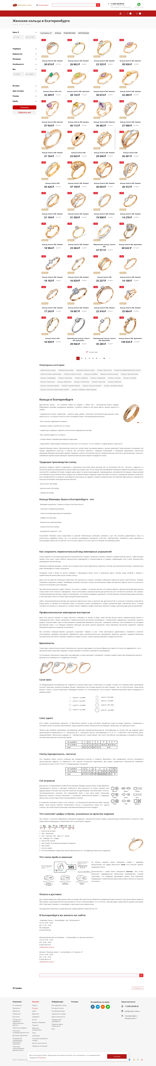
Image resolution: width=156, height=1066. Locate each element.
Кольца (35, 1008)
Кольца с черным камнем (71, 386)
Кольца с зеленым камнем (50, 386)
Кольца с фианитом (64, 382)
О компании (17, 1005)
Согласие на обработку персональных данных (18, 1022)
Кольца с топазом (114, 378)
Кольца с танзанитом (81, 382)
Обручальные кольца (48, 370)
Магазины (16, 1008)
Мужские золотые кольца (109, 374)
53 (104, 358)
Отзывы (74, 1002)
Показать (24, 107)
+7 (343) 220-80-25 (117, 4)
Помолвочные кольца (66, 370)
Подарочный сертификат (56, 1020)
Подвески (35, 1017)
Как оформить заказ (59, 1005)
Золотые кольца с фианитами (51, 374)
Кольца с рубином (81, 378)
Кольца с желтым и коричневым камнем (55, 389)
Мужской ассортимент (37, 1029)
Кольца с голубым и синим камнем (84, 389)
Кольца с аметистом (104, 370)
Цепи (34, 1011)
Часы (34, 1033)
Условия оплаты (58, 1008)
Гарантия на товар (58, 1014)
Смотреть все (138, 988)
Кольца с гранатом (98, 382)
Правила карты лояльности (57, 1025)
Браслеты (35, 1014)
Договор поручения (20, 1035)
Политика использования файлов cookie (18, 1048)
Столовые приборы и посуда (40, 1039)
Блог (53, 1029)
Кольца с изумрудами (48, 378)
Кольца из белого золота (72, 374)
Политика (42, 1058)
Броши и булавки (38, 1022)
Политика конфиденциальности (21, 1032)
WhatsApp (108, 1007)
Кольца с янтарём (129, 378)
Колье (34, 1019)
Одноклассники (103, 1007)
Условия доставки (58, 1011)
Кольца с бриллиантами (129, 374)
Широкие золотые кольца (85, 370)
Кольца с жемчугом (65, 378)
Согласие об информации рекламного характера (17, 1041)
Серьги (34, 1005)
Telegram (98, 1007)
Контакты (16, 1017)
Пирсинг (35, 1025)
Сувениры (36, 1036)
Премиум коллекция (39, 1046)
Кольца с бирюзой (114, 382)
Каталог (35, 1002)
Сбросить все (24, 112)
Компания (17, 1002)
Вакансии (16, 1011)
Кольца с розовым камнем (113, 386)
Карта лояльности (58, 1017)
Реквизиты (17, 1014)
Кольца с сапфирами (98, 378)
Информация (57, 1002)
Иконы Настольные (39, 1043)
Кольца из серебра (91, 374)
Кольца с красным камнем (92, 386)
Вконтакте (93, 1007)
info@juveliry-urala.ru (46, 947)
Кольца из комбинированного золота (127, 370)
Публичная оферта (20, 1028)
